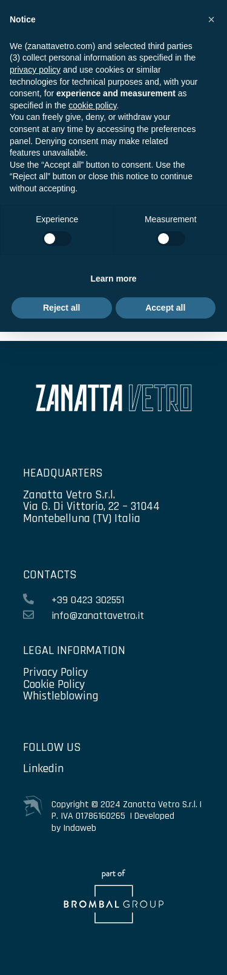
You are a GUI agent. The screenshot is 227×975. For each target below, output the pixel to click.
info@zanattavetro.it (97, 616)
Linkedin (43, 768)
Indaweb (79, 828)
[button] (211, 19)
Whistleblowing (61, 696)
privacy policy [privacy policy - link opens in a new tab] (35, 69)
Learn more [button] (113, 278)
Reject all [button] (61, 307)
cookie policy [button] (92, 105)
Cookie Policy (54, 684)
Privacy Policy (55, 672)
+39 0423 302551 (87, 600)
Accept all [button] (165, 307)
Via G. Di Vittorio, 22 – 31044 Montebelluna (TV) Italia (91, 512)
